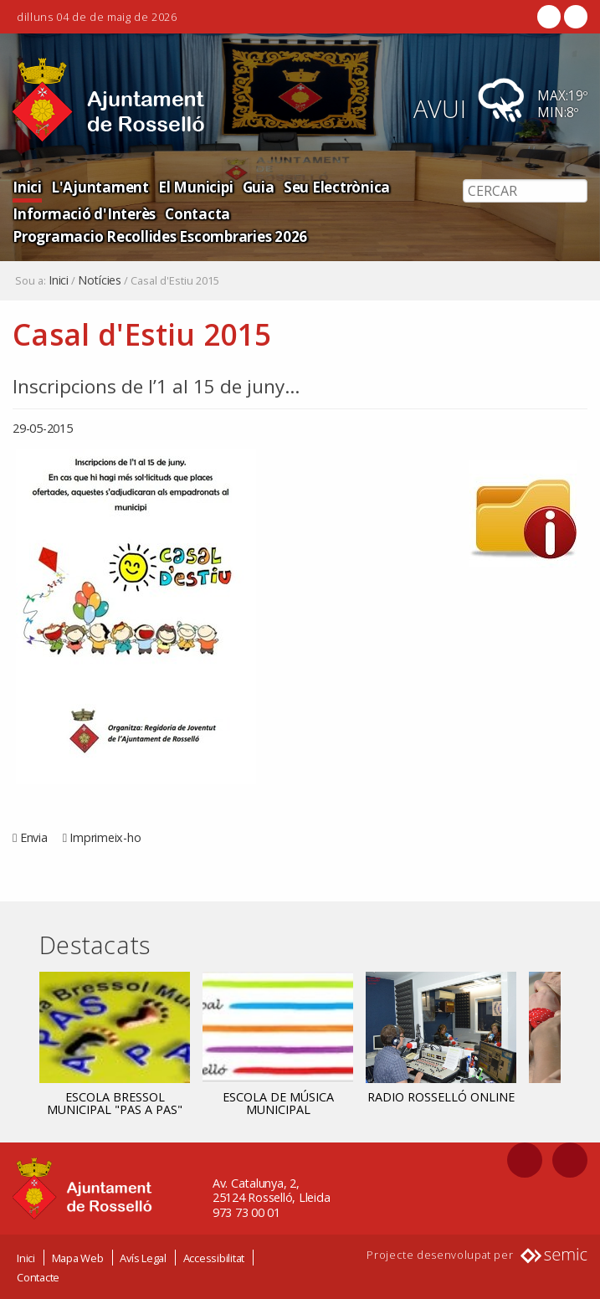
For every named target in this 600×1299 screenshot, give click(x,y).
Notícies (99, 280)
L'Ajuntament (97, 186)
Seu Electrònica (329, 186)
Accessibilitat (214, 1257)
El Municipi (190, 186)
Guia (252, 186)
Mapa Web (78, 1257)
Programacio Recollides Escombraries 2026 (158, 235)
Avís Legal (143, 1257)
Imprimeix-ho (105, 837)
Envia (34, 837)
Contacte (38, 1276)
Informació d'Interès (82, 213)
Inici (27, 186)
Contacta (193, 213)
